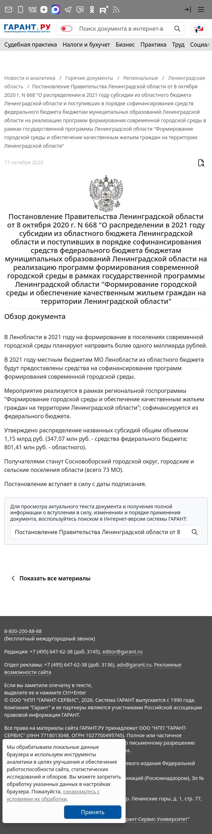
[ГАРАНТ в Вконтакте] (32, 9)
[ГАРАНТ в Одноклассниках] (92, 9)
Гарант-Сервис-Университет (154, 819)
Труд (178, 44)
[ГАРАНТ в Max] (55, 9)
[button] (187, 9)
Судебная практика (30, 44)
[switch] (66, 28)
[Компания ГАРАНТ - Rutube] (104, 9)
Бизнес (125, 44)
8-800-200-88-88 (23, 631)
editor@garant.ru (122, 651)
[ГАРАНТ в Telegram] (68, 9)
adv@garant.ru (134, 664)
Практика (153, 44)
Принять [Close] (93, 812)
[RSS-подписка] (116, 9)
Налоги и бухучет (86, 44)
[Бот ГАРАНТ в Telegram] (80, 9)
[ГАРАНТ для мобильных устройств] (20, 9)
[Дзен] (43, 9)
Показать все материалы (50, 578)
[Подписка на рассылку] (8, 9)
